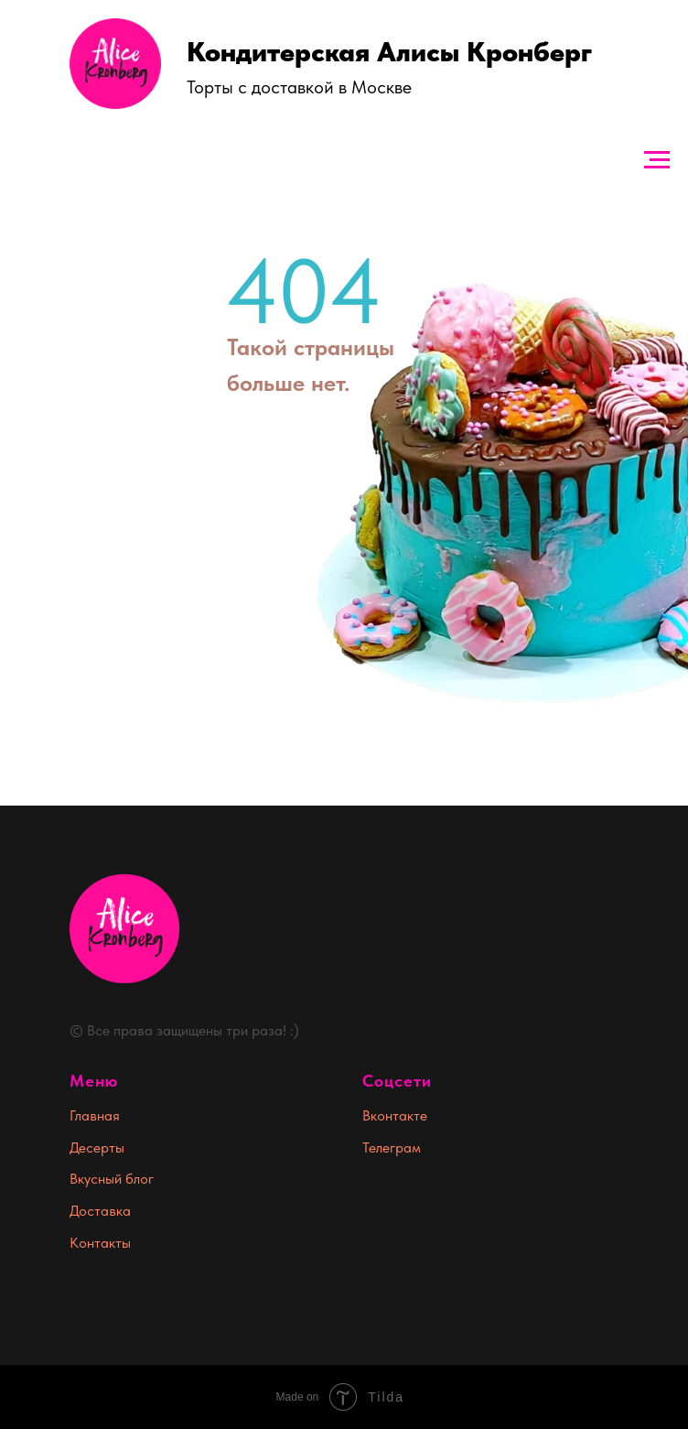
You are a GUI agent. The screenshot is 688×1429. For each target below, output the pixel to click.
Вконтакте (394, 1115)
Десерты (97, 1147)
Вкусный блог (112, 1178)
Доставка (100, 1210)
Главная (95, 1115)
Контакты (100, 1242)
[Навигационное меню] (657, 160)
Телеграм (391, 1147)
